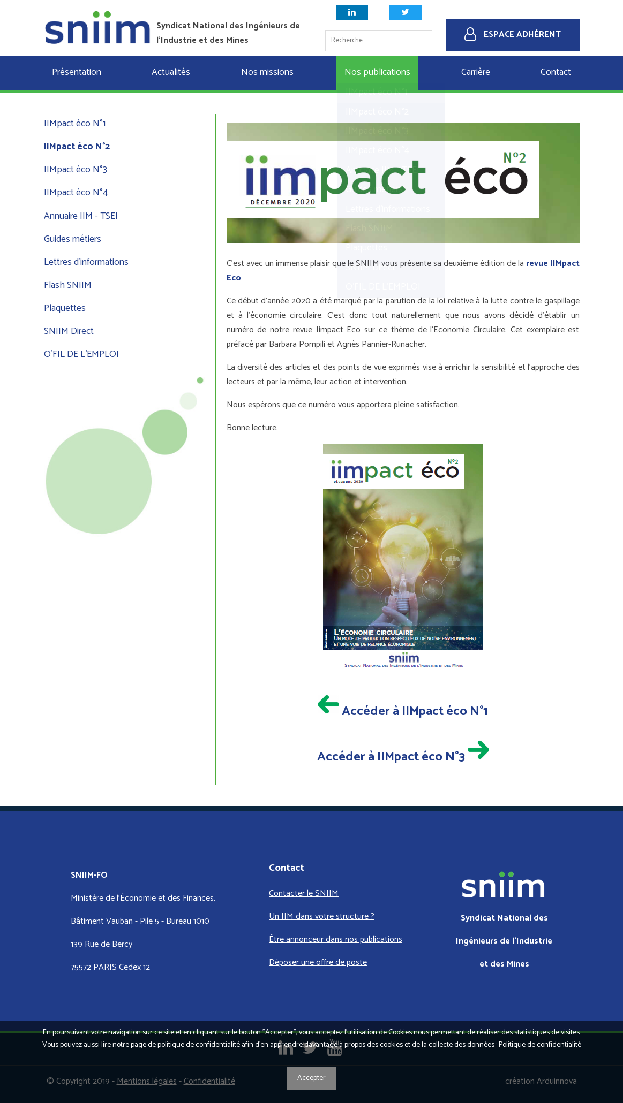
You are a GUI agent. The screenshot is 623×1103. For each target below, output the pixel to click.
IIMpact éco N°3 (75, 170)
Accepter (311, 1078)
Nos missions (267, 72)
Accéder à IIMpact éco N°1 (403, 711)
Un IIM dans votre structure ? (321, 916)
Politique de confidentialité (540, 1045)
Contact (556, 72)
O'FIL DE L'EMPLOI (81, 354)
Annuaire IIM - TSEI (81, 216)
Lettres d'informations (86, 262)
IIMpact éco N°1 (75, 124)
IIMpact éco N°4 (76, 193)
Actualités (171, 72)
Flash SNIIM (68, 285)
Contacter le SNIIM (304, 893)
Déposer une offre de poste (318, 962)
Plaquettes (65, 308)
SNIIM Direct (69, 331)
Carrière (475, 72)
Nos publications (377, 72)
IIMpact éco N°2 (77, 147)
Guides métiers (72, 239)
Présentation (76, 72)
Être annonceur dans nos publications (335, 939)
